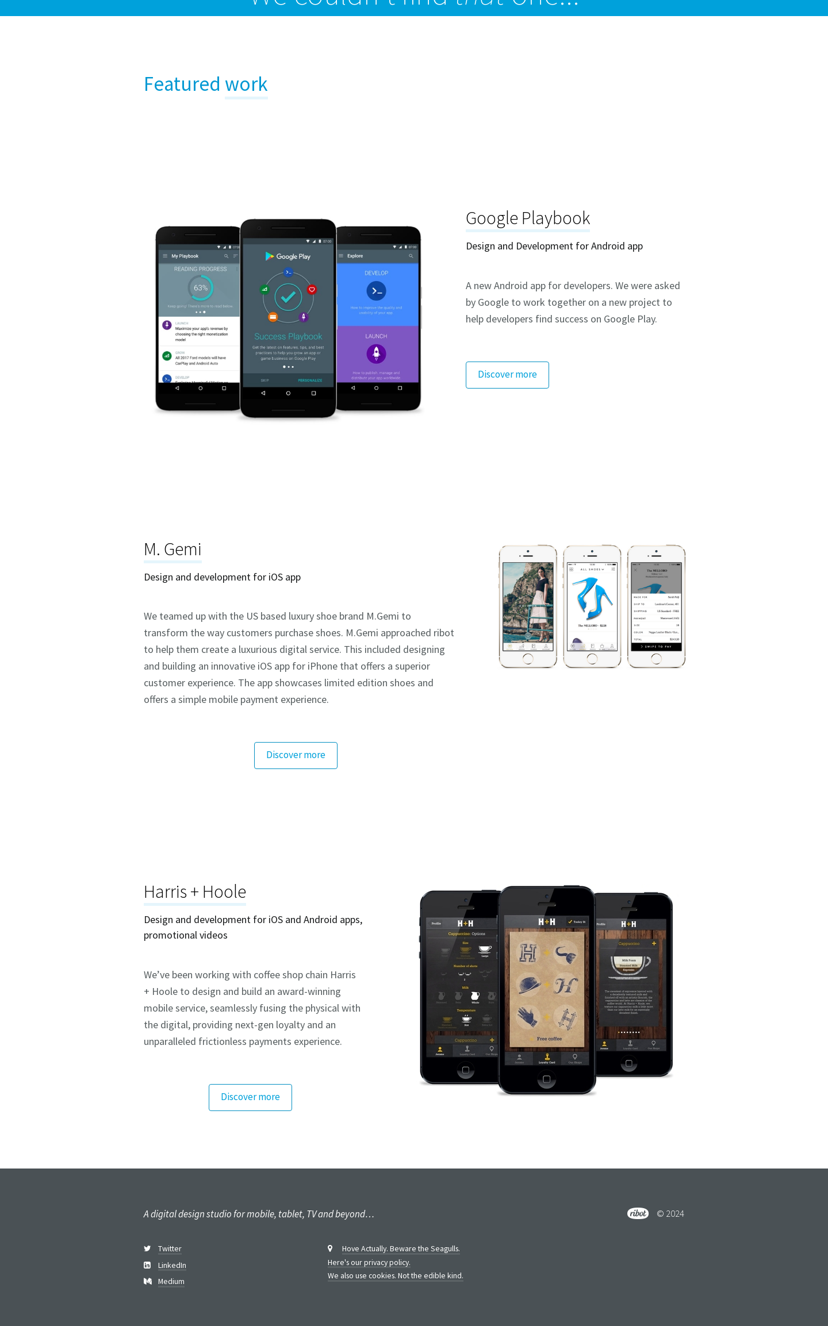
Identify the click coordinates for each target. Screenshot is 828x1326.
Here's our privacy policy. (369, 1263)
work (246, 84)
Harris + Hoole (195, 891)
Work (666, 37)
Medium (171, 1282)
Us (750, 37)
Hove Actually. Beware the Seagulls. (401, 1249)
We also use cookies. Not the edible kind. (395, 1276)
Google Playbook (528, 217)
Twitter (170, 1249)
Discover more (507, 374)
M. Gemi (173, 548)
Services (711, 37)
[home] (56, 37)
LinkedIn (172, 1266)
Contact (788, 37)
